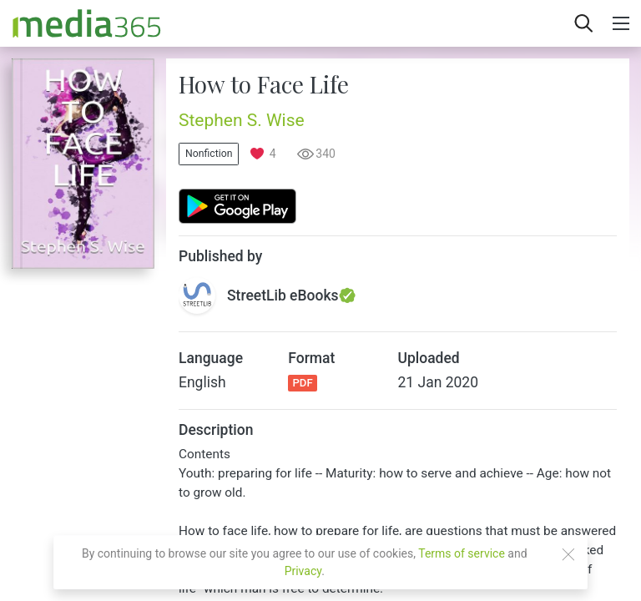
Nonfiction (208, 153)
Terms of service (461, 553)
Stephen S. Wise (242, 120)
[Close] (568, 554)
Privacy (303, 571)
